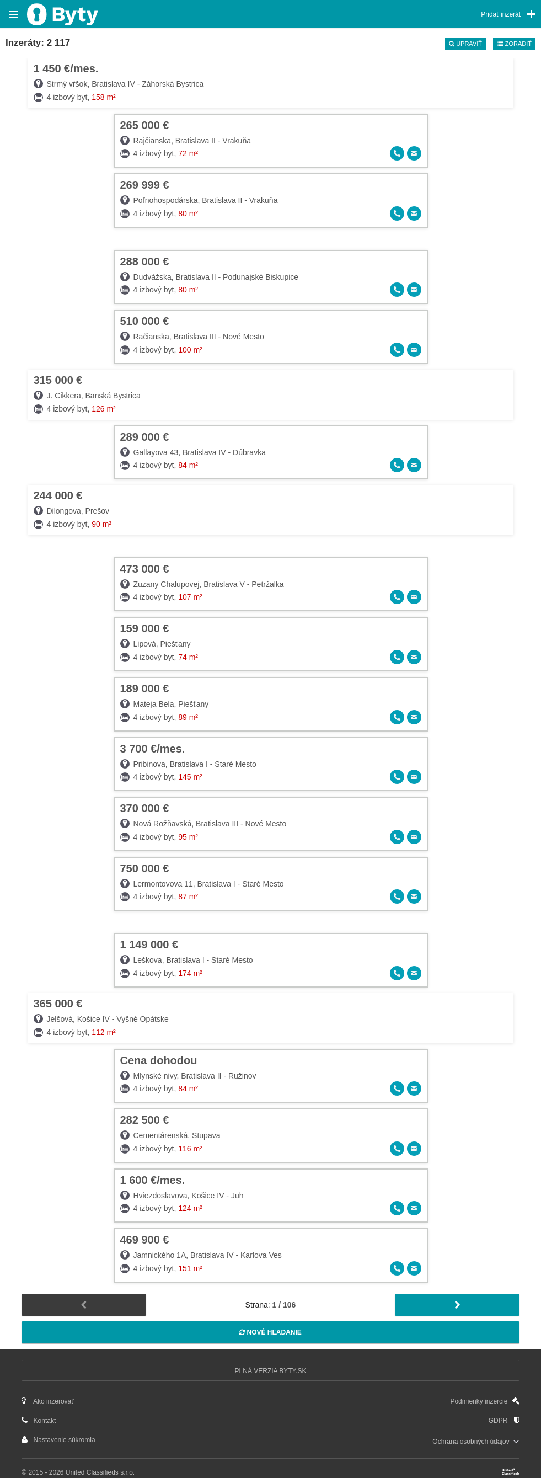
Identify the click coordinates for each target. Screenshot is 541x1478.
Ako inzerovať (48, 1401)
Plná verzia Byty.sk (271, 1371)
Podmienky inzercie (484, 1401)
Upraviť (465, 43)
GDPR (504, 1420)
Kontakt (39, 1420)
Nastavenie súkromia (58, 1440)
